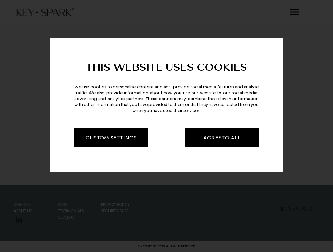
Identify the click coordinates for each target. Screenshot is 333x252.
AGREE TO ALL (222, 138)
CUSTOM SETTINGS (111, 138)
